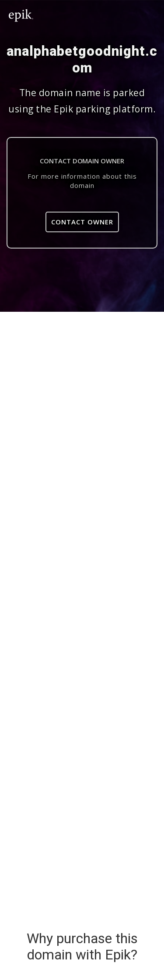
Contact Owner (82, 221)
